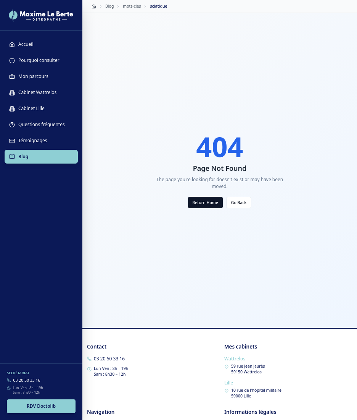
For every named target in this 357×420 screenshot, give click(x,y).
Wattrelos (234, 358)
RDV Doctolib (41, 406)
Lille (228, 382)
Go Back (239, 202)
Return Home (205, 202)
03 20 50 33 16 (26, 380)
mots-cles (132, 6)
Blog (109, 6)
